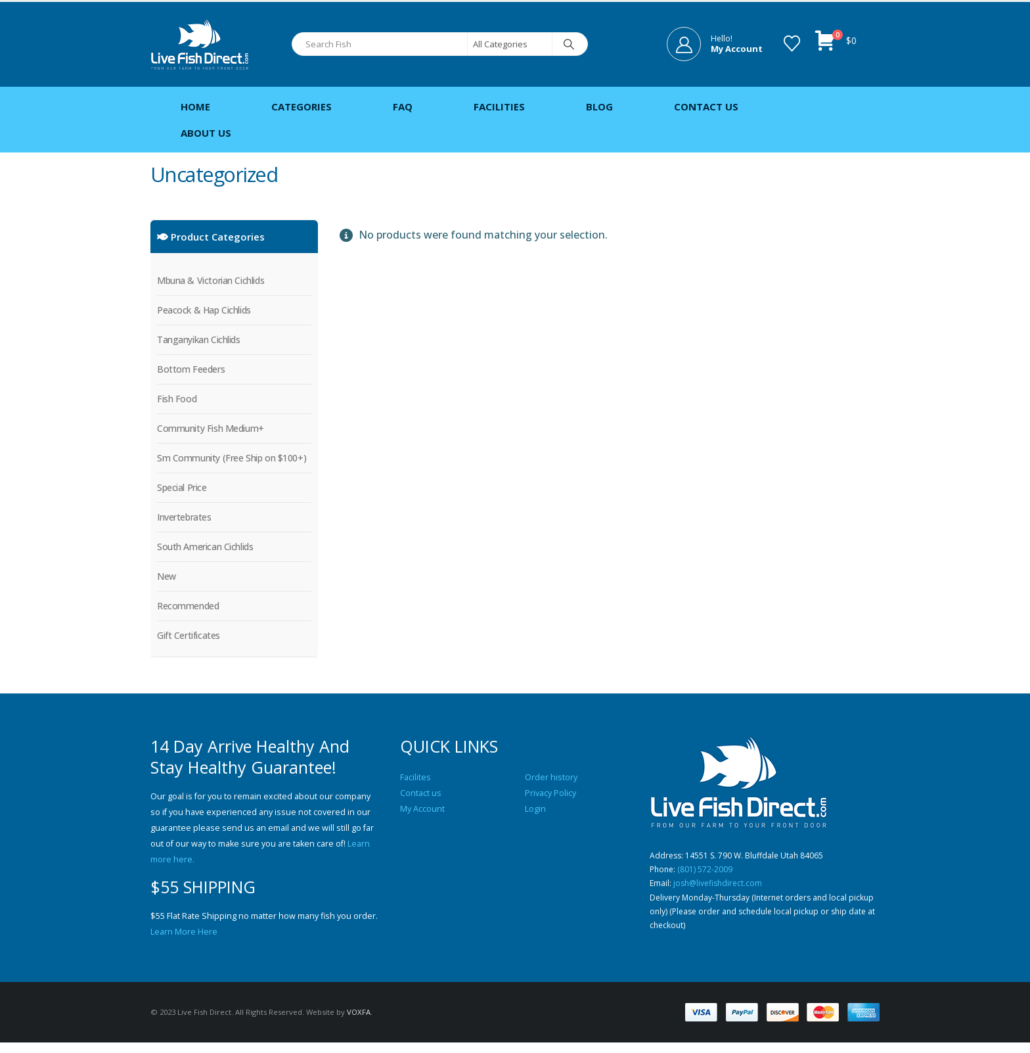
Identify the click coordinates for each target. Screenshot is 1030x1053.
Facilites (415, 777)
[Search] (568, 44)
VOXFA (358, 1022)
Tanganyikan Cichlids (198, 339)
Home (195, 106)
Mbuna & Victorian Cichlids (210, 280)
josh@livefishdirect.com (720, 887)
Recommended (188, 605)
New (166, 576)
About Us (206, 132)
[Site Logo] (199, 44)
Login (535, 808)
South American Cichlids (205, 546)
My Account (422, 808)
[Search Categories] (509, 44)
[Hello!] (715, 44)
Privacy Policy (550, 793)
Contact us (420, 793)
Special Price (182, 487)
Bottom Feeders (191, 369)
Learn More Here (183, 931)
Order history (551, 777)
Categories (301, 106)
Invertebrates (184, 517)
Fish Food (176, 398)
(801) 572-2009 (707, 872)
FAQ (403, 106)
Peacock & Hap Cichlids (204, 310)
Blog (599, 106)
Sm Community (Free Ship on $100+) (231, 458)
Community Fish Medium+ (210, 428)
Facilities (499, 106)
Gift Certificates (188, 635)
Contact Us (706, 106)
